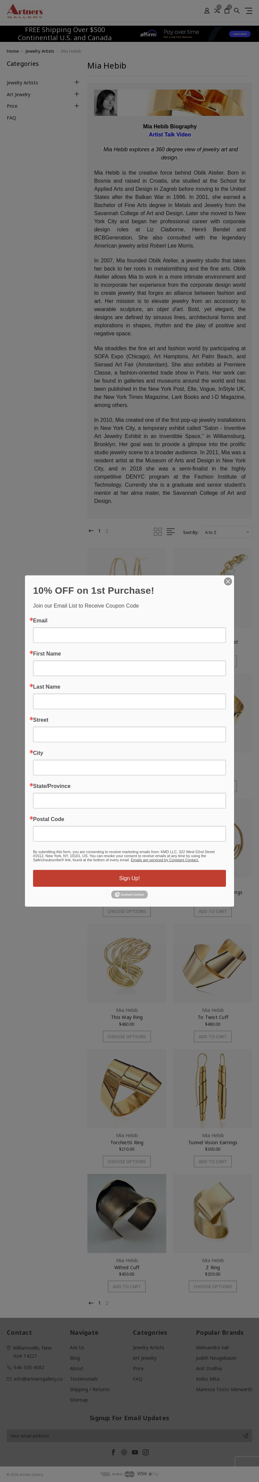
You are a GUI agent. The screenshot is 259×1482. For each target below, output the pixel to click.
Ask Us (77, 1347)
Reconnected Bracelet (213, 642)
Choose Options (127, 661)
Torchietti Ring (127, 1142)
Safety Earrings (127, 767)
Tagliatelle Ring (213, 767)
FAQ (11, 117)
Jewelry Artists (22, 82)
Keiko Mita (208, 1379)
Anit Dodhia (209, 1368)
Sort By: (191, 532)
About (76, 1368)
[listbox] (226, 532)
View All (141, 1389)
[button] (194, 34)
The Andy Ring (127, 892)
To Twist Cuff (213, 1017)
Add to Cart (127, 786)
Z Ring (213, 1267)
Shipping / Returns (90, 1389)
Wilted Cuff (127, 1267)
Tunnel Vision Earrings (213, 1142)
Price (12, 106)
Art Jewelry (18, 94)
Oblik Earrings (127, 642)
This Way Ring (127, 1017)
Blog (75, 1358)
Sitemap (79, 1400)
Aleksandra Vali (212, 1347)
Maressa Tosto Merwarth (224, 1389)
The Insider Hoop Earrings (212, 892)
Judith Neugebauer (216, 1358)
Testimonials (84, 1379)
